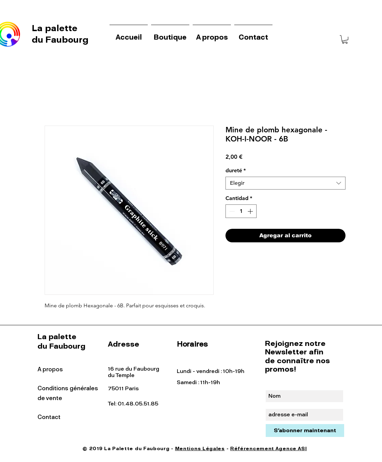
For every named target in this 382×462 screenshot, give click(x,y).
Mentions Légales (200, 449)
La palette (56, 28)
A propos (50, 369)
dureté (235, 170)
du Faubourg (60, 39)
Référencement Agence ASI (268, 449)
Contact (49, 417)
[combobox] (285, 183)
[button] (345, 39)
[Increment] (251, 211)
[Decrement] (231, 211)
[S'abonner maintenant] (305, 430)
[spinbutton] (241, 211)
